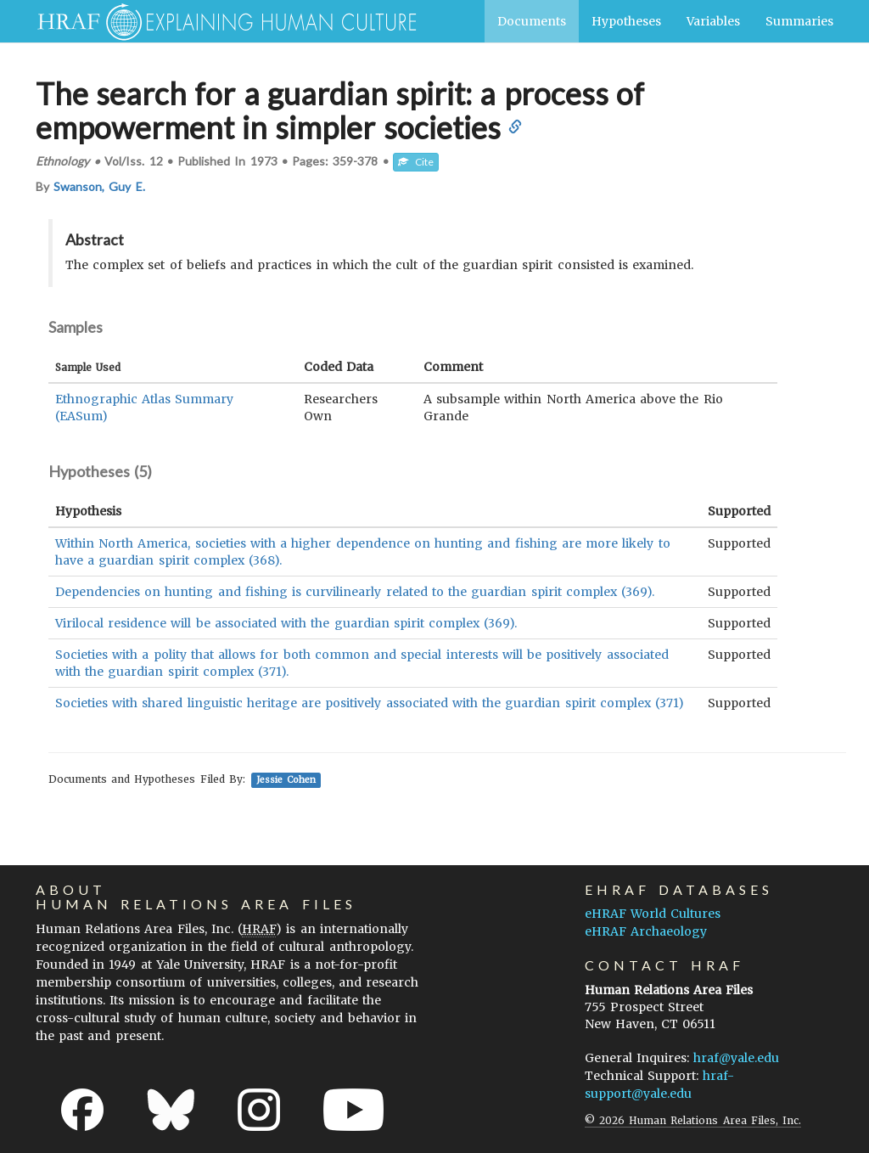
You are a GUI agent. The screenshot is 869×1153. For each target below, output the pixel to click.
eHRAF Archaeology (646, 931)
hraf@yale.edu (736, 1058)
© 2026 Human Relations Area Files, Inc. (693, 1120)
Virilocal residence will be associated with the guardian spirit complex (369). (286, 623)
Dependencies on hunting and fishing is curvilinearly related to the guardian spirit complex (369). (354, 591)
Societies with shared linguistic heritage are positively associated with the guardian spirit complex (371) (369, 703)
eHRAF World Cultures (652, 913)
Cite (416, 161)
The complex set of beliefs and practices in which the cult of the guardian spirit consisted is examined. (379, 265)
